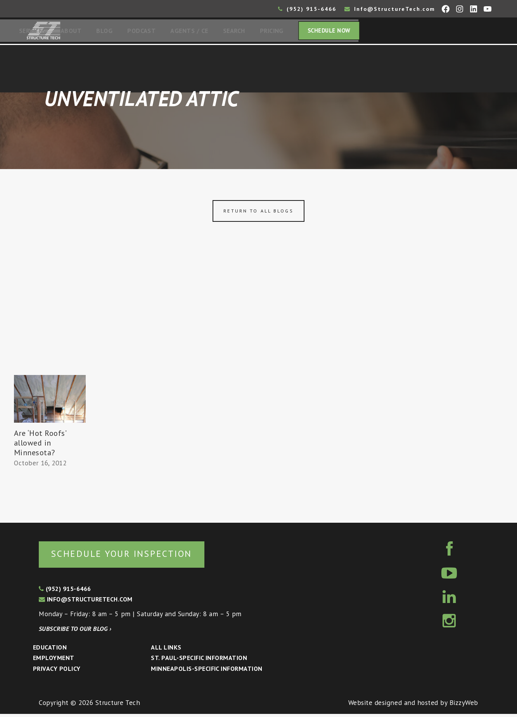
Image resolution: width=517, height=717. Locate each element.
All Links (166, 650)
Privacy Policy (57, 672)
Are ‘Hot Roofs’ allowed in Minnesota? (40, 445)
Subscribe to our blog (75, 632)
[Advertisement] (258, 319)
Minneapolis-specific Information (206, 672)
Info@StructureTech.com (389, 8)
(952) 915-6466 (307, 8)
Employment (53, 661)
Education (50, 650)
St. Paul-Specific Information (199, 661)
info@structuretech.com (86, 602)
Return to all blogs (258, 213)
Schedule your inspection (130, 556)
